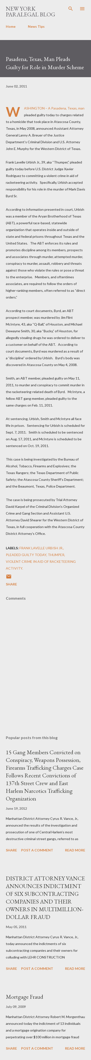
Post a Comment (37, 850)
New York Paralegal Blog (30, 11)
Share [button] (11, 584)
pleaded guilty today (26, 555)
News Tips (36, 26)
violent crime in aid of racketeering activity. (41, 564)
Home (11, 26)
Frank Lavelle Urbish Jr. (41, 548)
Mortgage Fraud (24, 996)
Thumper (56, 555)
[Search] (71, 9)
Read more (75, 850)
